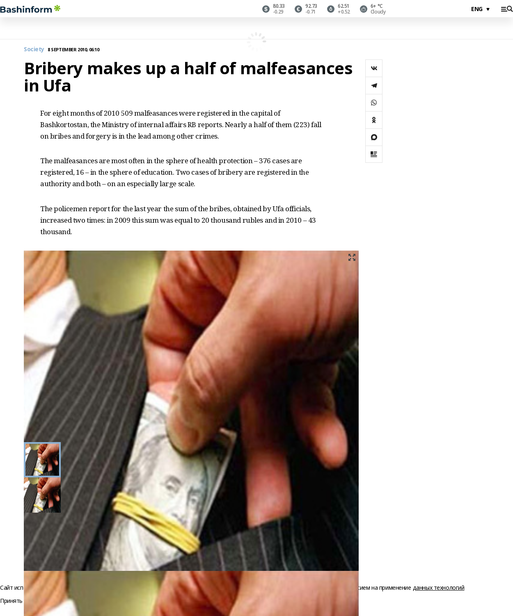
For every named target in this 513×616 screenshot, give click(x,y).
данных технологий (439, 587)
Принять (11, 601)
